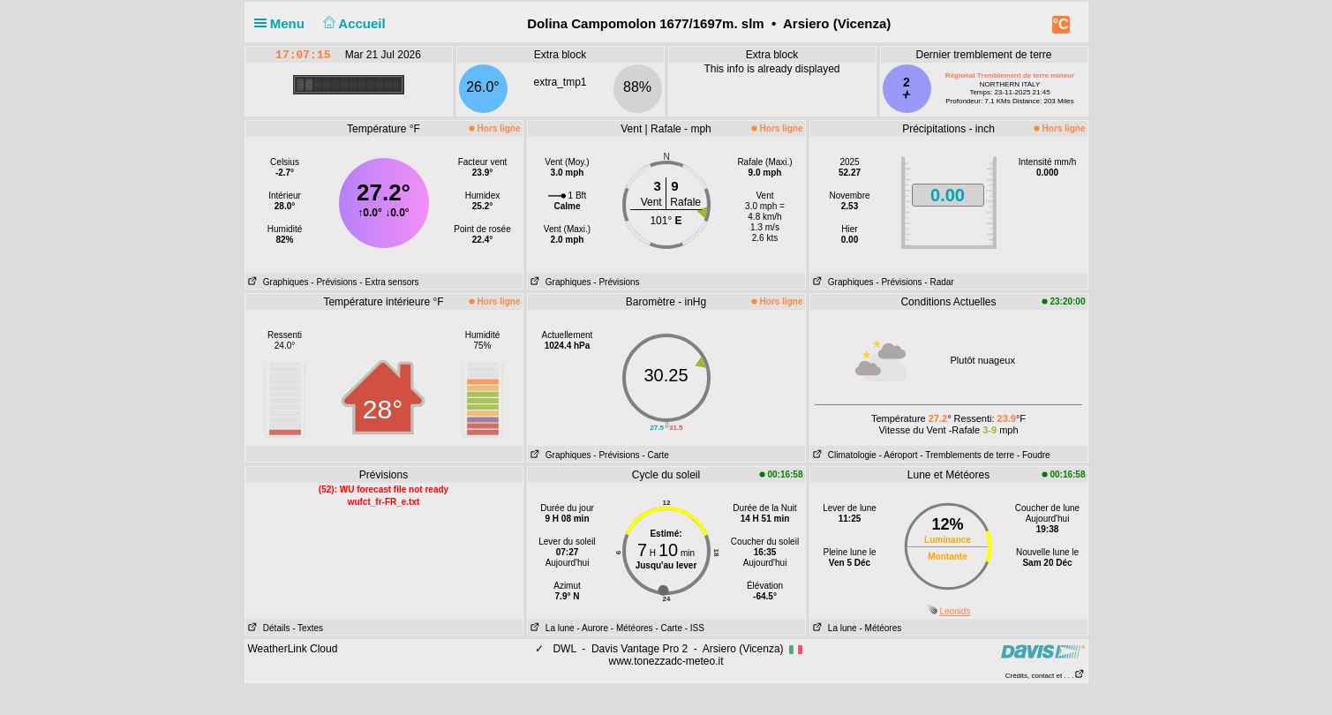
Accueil (352, 23)
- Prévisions (334, 282)
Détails (267, 628)
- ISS (694, 628)
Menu (283, 23)
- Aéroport (898, 455)
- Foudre (1033, 455)
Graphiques (277, 282)
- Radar (938, 282)
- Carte (655, 455)
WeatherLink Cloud (293, 649)
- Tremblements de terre (967, 455)
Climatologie (843, 455)
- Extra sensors (388, 282)
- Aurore (592, 628)
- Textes (307, 628)
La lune (551, 628)
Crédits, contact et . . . (1045, 676)
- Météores (632, 628)
